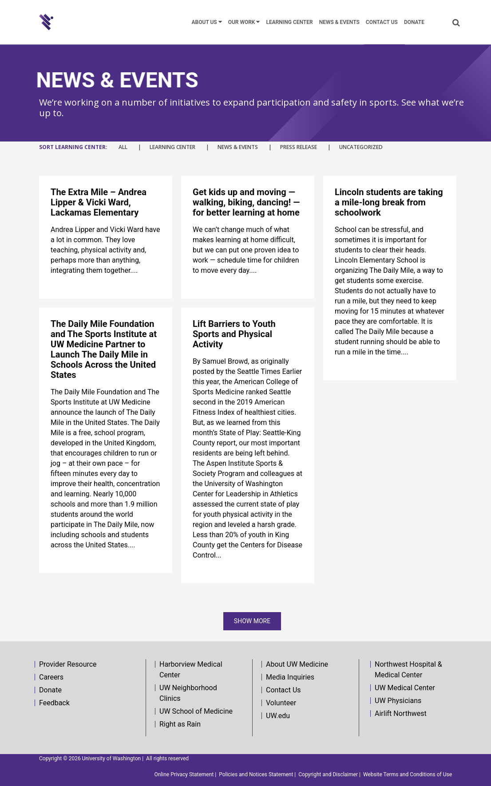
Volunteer (281, 703)
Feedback (54, 703)
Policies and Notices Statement (256, 774)
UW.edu (278, 715)
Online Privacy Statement (184, 774)
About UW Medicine (297, 664)
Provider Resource (68, 664)
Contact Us (283, 690)
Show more (252, 621)
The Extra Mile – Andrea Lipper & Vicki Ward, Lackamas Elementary (99, 202)
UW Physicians (398, 700)
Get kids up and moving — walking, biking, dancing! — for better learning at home (246, 202)
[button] (456, 22)
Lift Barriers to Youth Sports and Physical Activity (234, 334)
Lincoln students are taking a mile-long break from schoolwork (389, 202)
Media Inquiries (290, 677)
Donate (50, 690)
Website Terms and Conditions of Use (407, 774)
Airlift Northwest (401, 713)
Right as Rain (180, 724)
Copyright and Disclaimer (328, 774)
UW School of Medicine (196, 711)
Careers (51, 677)
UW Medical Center (405, 688)
